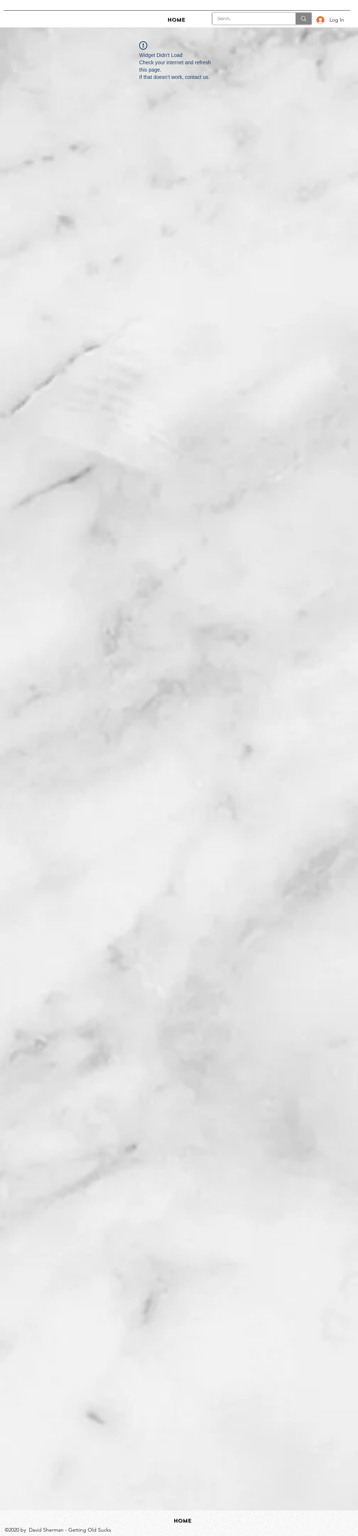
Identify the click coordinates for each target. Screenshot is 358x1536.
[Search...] (248, 19)
